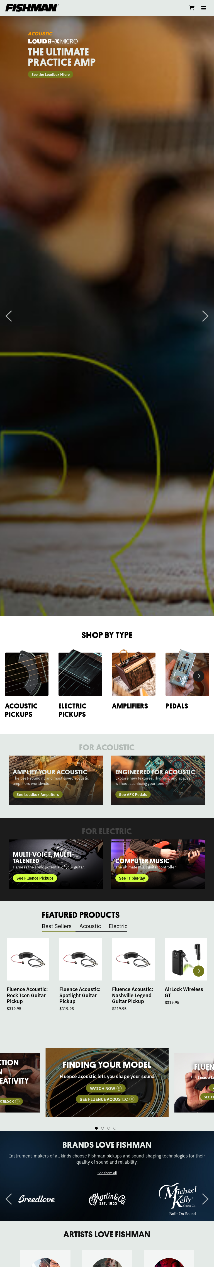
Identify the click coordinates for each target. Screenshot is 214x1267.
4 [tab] (114, 1128)
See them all (107, 1172)
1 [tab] (96, 1128)
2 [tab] (102, 1128)
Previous (9, 316)
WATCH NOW (81, 1104)
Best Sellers (57, 926)
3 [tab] (108, 1128)
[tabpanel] (107, 1082)
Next (205, 316)
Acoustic (90, 926)
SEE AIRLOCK (125, 1104)
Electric (118, 926)
